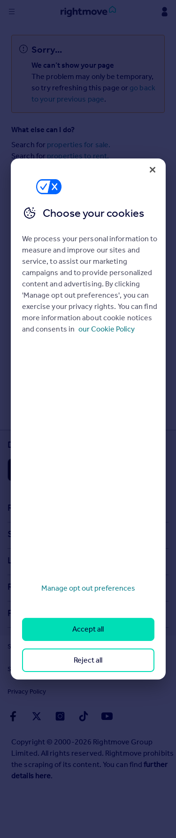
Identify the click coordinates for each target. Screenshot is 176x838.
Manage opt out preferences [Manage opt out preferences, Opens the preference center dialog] (88, 588)
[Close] (152, 169)
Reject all (88, 660)
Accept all (88, 629)
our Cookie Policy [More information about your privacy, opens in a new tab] (106, 328)
